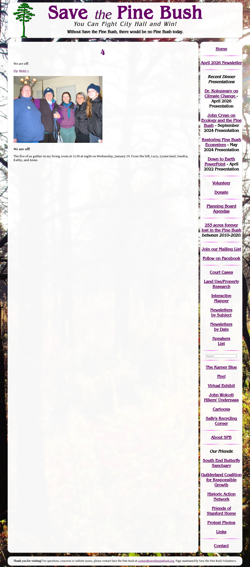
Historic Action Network (221, 496)
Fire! (221, 376)
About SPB (221, 437)
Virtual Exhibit (221, 385)
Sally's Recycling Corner (221, 421)
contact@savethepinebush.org (156, 561)
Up (16, 71)
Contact (221, 545)
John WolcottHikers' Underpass (221, 397)
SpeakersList (221, 341)
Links (221, 531)
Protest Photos (221, 522)
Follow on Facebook (221, 258)
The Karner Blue (221, 367)
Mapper (221, 300)
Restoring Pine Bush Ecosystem (221, 142)
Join (206, 249)
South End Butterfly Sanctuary (221, 463)
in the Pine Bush (221, 228)
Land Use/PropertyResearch (221, 284)
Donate (221, 192)
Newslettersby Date (221, 327)
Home (221, 48)
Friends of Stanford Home (221, 511)
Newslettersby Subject (221, 312)
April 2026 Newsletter (221, 62)
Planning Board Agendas (221, 209)
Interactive (221, 295)
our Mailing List (225, 249)
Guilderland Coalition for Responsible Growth (221, 479)
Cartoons (221, 409)
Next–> (24, 71)
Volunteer (221, 182)
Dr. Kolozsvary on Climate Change (221, 93)
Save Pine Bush (125, 12)
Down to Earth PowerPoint (220, 161)
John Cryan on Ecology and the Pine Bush (221, 120)
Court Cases (221, 272)
